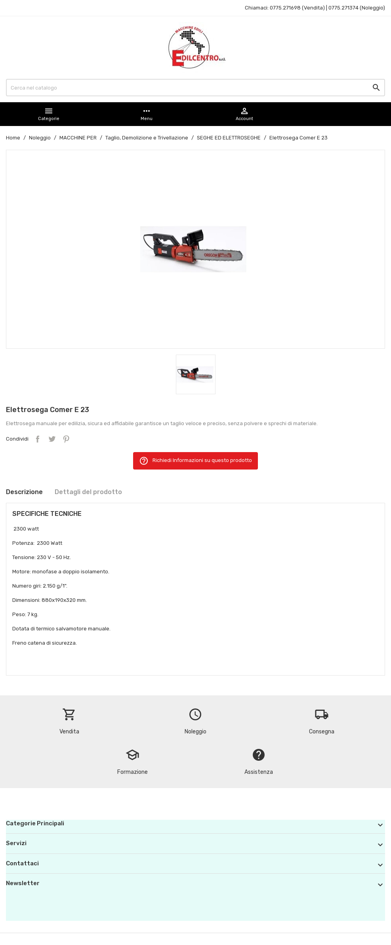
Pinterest (66, 439)
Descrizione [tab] (24, 492)
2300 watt (26, 529)
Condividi (37, 439)
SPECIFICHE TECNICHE (47, 513)
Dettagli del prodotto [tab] (88, 492)
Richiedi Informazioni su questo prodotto (195, 461)
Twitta (52, 439)
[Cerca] (195, 87)
